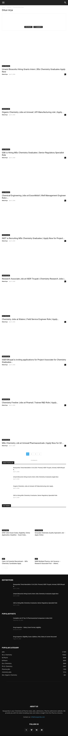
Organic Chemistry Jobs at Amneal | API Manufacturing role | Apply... (33, 112)
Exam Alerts (5, 530)
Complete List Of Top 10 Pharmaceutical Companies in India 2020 (32, 618)
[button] (3, 2)
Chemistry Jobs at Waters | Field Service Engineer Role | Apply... (30, 319)
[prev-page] (3, 568)
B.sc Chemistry (6, 66)
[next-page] (39, 454)
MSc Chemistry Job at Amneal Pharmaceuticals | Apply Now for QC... (33, 443)
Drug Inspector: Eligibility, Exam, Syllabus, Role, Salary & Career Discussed (35, 636)
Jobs (3, 558)
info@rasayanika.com (38, 717)
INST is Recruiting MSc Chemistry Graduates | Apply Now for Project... (33, 238)
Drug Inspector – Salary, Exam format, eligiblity (27, 627)
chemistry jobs (6, 109)
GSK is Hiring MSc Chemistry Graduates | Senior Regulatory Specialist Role (35, 495)
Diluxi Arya (5, 74)
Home (3, 7)
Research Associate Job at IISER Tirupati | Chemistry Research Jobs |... (34, 279)
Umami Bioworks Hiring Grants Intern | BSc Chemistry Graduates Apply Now (35, 477)
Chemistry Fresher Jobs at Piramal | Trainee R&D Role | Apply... (30, 402)
